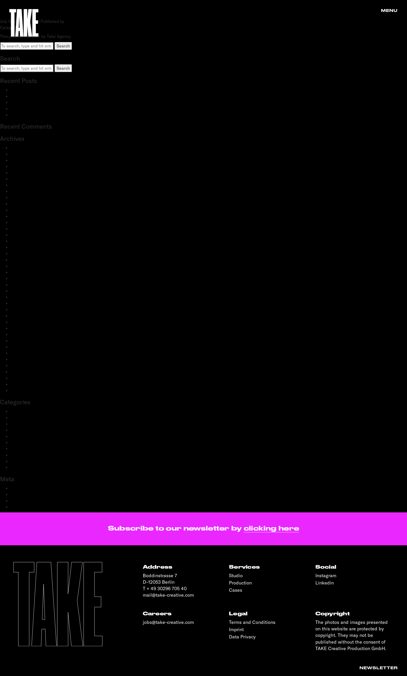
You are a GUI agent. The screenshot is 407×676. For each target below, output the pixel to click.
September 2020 (26, 296)
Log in (16, 488)
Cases (235, 590)
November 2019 (25, 340)
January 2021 (22, 278)
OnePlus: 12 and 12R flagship (37, 114)
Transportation (24, 467)
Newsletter (378, 668)
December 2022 (25, 222)
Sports (16, 461)
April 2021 (19, 265)
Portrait (17, 442)
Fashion (17, 423)
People (16, 436)
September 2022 (26, 240)
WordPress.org (24, 506)
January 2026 (23, 147)
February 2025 (24, 160)
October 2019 (23, 346)
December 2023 (25, 184)
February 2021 (23, 272)
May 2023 (19, 197)
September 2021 (25, 253)
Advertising (21, 411)
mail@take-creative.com (168, 595)
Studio (236, 576)
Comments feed (25, 500)
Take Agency (77, 21)
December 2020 (25, 284)
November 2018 (25, 390)
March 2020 (21, 328)
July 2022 (19, 247)
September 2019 (25, 353)
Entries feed (21, 494)
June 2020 (20, 309)
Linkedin (324, 583)
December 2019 (24, 334)
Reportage (20, 454)
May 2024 (19, 172)
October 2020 (23, 290)
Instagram (325, 576)
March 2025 (21, 153)
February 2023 (24, 209)
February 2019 (23, 377)
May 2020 (19, 315)
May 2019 (19, 365)
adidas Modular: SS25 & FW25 (38, 96)
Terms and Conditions (252, 622)
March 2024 (21, 178)
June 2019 (19, 359)
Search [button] (63, 45)
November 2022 (25, 228)
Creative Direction (27, 417)
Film (14, 430)
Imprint (236, 629)
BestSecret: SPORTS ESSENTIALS (43, 89)
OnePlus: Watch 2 (27, 108)
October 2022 (23, 234)
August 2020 (22, 303)
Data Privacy (242, 637)
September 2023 (26, 191)
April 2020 (20, 321)
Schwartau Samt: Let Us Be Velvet (42, 102)
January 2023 (23, 216)
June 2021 (19, 259)
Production (20, 448)
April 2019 (19, 371)
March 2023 (21, 203)
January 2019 (22, 384)
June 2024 (20, 166)
